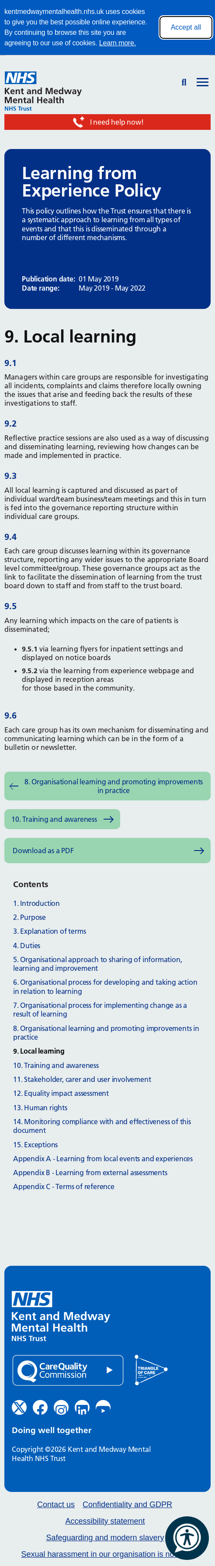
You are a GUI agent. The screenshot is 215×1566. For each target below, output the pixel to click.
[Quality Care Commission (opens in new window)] (68, 1370)
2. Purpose (29, 917)
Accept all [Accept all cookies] (186, 27)
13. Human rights (40, 1107)
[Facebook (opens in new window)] (40, 1407)
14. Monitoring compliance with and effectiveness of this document (102, 1126)
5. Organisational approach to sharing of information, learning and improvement (97, 964)
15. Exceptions (35, 1144)
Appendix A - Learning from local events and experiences (103, 1158)
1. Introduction (36, 903)
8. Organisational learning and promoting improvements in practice (113, 786)
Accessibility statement (105, 1521)
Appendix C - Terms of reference (63, 1186)
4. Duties (26, 945)
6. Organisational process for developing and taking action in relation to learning (105, 986)
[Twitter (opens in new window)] (19, 1407)
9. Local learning (39, 1051)
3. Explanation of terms (49, 931)
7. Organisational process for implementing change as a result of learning (100, 1009)
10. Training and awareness (54, 819)
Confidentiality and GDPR (127, 1505)
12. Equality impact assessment (61, 1093)
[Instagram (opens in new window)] (61, 1407)
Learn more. (117, 43)
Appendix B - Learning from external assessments (90, 1172)
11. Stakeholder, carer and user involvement (82, 1079)
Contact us (56, 1505)
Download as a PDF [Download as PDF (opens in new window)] (43, 850)
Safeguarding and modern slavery (105, 1538)
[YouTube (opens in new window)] (103, 1407)
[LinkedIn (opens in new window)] (82, 1407)
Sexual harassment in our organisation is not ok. (105, 1554)
